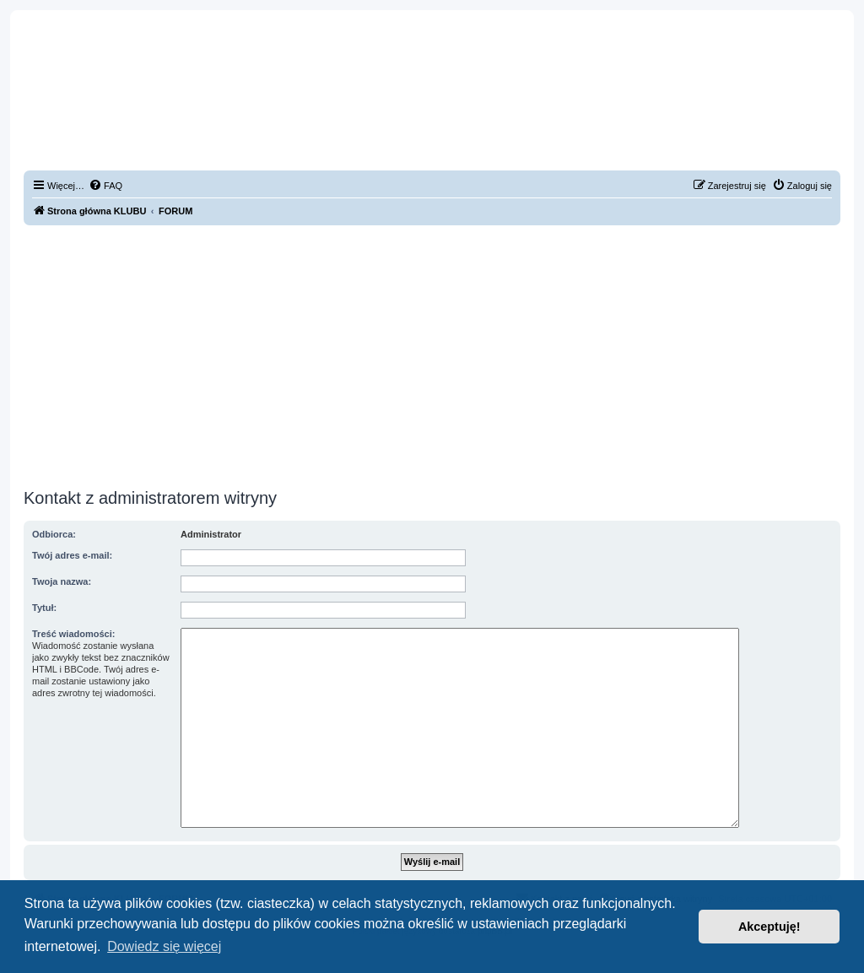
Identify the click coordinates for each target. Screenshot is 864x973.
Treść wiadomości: (73, 634)
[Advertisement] (432, 357)
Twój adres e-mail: (72, 555)
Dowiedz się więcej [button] (164, 946)
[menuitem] (105, 186)
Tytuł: (44, 608)
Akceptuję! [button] (769, 926)
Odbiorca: (54, 534)
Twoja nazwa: (61, 581)
